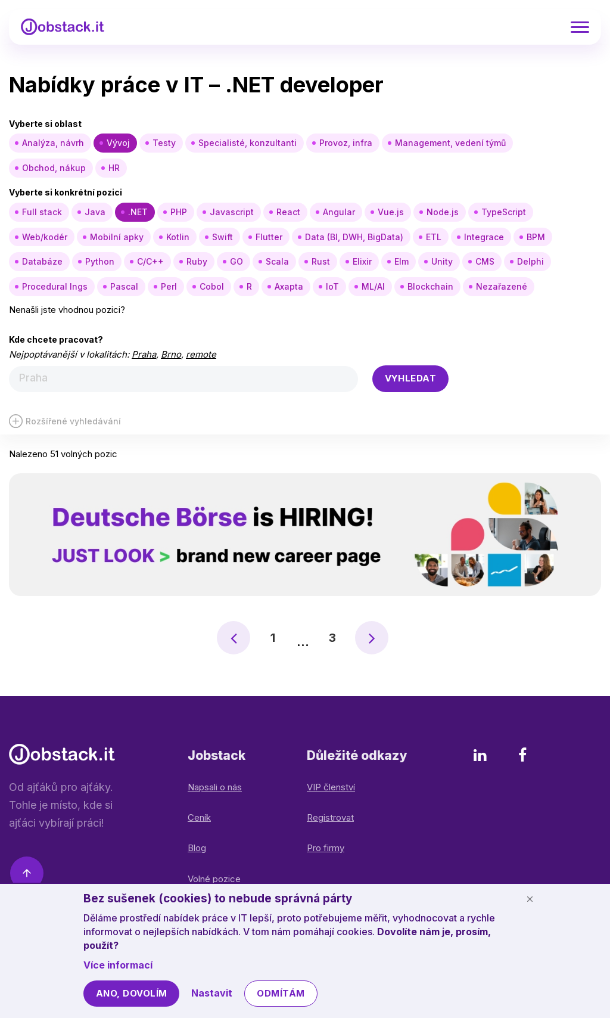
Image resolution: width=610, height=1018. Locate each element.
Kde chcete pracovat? (56, 339)
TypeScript (503, 212)
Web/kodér (44, 237)
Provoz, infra (345, 143)
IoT (332, 286)
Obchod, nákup (54, 168)
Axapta (289, 286)
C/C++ (150, 261)
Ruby (196, 261)
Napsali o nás (215, 787)
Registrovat (330, 817)
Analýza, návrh (53, 143)
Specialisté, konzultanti (247, 143)
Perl (169, 286)
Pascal (124, 286)
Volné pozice (214, 878)
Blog (197, 847)
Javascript (232, 212)
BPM (536, 237)
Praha (144, 354)
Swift (222, 237)
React (288, 212)
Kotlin (177, 237)
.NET (138, 212)
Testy (164, 143)
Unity (442, 261)
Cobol (212, 286)
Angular (339, 212)
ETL (433, 237)
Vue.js (391, 212)
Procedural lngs (55, 286)
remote (201, 354)
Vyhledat (411, 378)
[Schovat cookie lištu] (530, 899)
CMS (484, 261)
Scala (277, 261)
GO (236, 261)
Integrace (484, 237)
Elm (401, 261)
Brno (171, 354)
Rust (321, 261)
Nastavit (211, 993)
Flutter (269, 237)
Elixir (362, 261)
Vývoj (118, 143)
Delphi (530, 261)
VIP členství (331, 787)
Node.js (443, 212)
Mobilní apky (117, 237)
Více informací (117, 965)
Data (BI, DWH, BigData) (354, 237)
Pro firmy (325, 847)
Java (95, 212)
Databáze (42, 261)
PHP (178, 212)
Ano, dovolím (131, 993)
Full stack (42, 212)
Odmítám (280, 993)
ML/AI (373, 286)
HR (114, 168)
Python (99, 261)
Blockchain (430, 286)
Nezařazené (501, 286)
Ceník (199, 817)
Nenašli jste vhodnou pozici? (67, 309)
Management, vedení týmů (450, 143)
